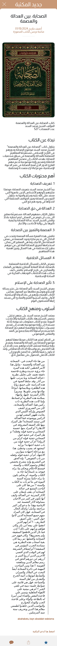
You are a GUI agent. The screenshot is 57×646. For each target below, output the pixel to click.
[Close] (4, 4)
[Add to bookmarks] (46, 642)
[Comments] (11, 642)
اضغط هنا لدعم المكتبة (44, 631)
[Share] (28, 642)
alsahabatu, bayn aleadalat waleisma (36, 619)
